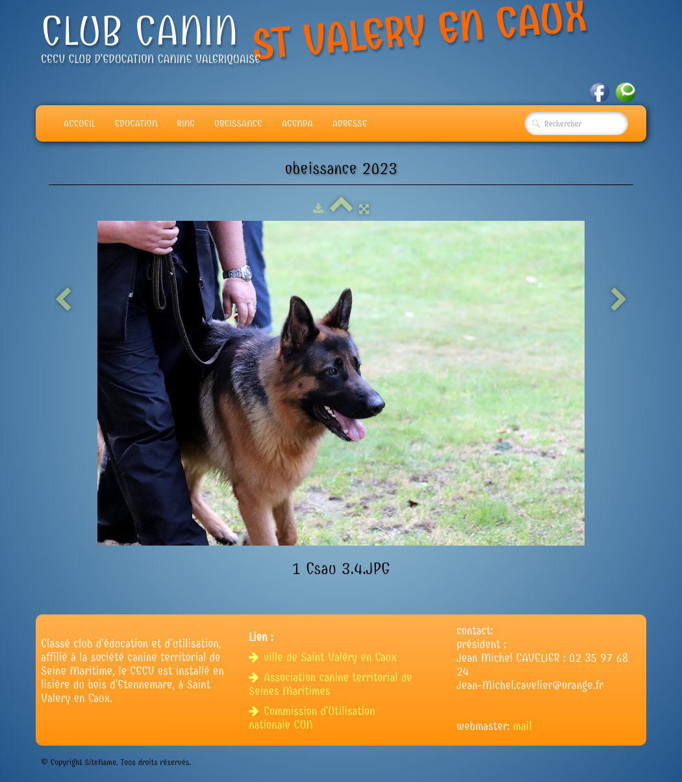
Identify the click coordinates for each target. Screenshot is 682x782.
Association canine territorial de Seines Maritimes (330, 684)
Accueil (79, 123)
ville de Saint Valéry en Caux (324, 657)
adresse (350, 123)
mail (522, 726)
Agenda (297, 123)
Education (136, 123)
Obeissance (238, 123)
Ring (186, 123)
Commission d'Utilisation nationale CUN (312, 718)
